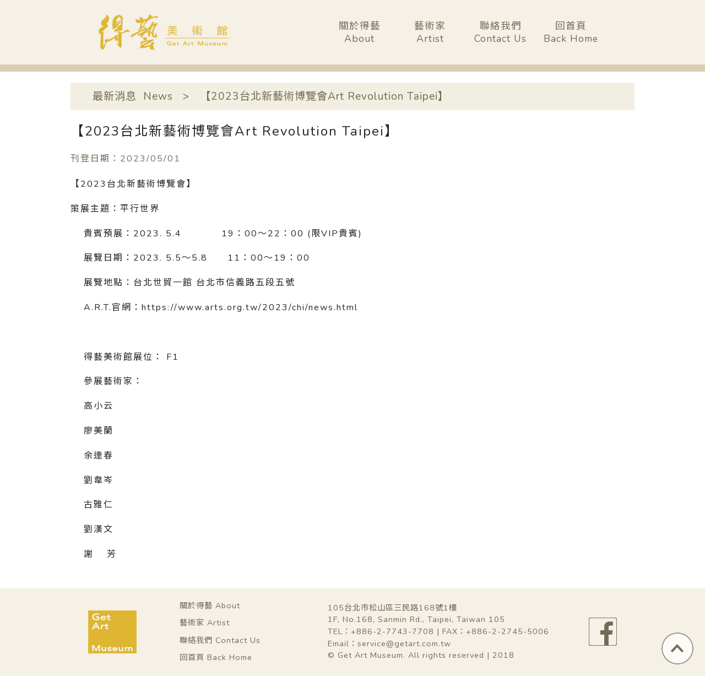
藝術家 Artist (205, 622)
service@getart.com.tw (404, 643)
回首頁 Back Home (216, 657)
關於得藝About (360, 32)
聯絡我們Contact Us (500, 32)
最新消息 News (133, 96)
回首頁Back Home (571, 32)
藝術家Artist (430, 32)
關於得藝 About (210, 605)
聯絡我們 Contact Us (220, 640)
